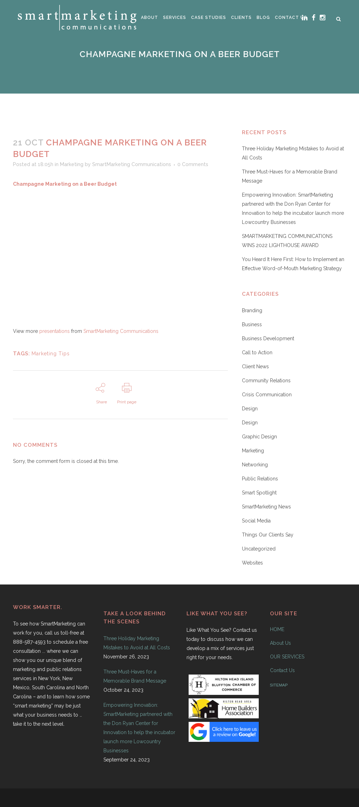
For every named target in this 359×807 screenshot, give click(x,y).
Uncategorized (259, 549)
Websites (252, 563)
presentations (54, 331)
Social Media (256, 521)
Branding (252, 310)
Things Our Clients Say (267, 535)
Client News (255, 366)
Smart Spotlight (259, 492)
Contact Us (282, 670)
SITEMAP (279, 685)
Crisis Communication (267, 394)
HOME (277, 629)
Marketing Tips (51, 353)
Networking (255, 464)
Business (252, 324)
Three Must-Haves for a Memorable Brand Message (134, 676)
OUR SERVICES (287, 656)
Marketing (71, 164)
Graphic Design (259, 436)
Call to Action (257, 352)
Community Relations (266, 380)
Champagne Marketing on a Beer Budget (65, 184)
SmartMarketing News (266, 506)
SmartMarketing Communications (131, 164)
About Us (280, 643)
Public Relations (260, 478)
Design (250, 408)
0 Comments (192, 164)
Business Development (268, 338)
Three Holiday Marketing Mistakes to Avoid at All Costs (136, 643)
